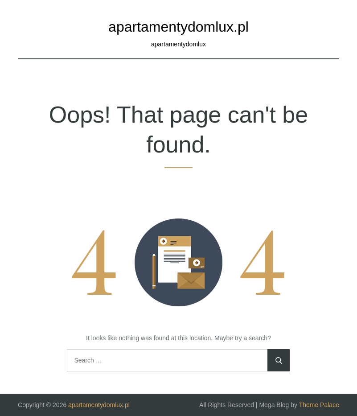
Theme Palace (319, 404)
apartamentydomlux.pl (178, 27)
